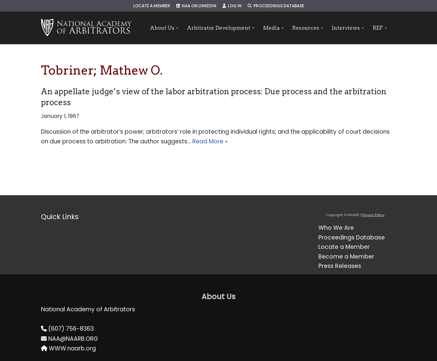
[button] (177, 28)
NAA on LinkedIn (196, 6)
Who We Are (336, 228)
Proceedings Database (276, 6)
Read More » (210, 141)
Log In (232, 6)
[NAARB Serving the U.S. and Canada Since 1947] (86, 28)
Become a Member (346, 256)
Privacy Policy (373, 214)
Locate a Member (151, 6)
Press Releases (339, 266)
